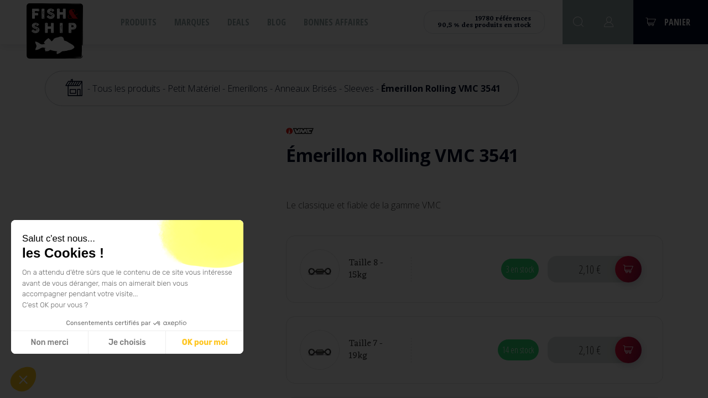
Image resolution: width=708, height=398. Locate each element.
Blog (276, 22)
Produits (139, 22)
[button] (23, 379)
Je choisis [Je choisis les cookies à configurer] (127, 342)
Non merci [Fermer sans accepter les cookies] (49, 342)
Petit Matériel (194, 88)
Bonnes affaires (336, 22)
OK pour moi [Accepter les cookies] (205, 342)
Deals (238, 22)
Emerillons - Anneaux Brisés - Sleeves (300, 88)
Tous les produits (126, 88)
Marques (192, 22)
